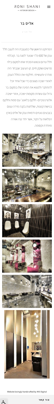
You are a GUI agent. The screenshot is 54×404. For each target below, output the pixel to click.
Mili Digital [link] (42, 391)
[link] (27, 8)
